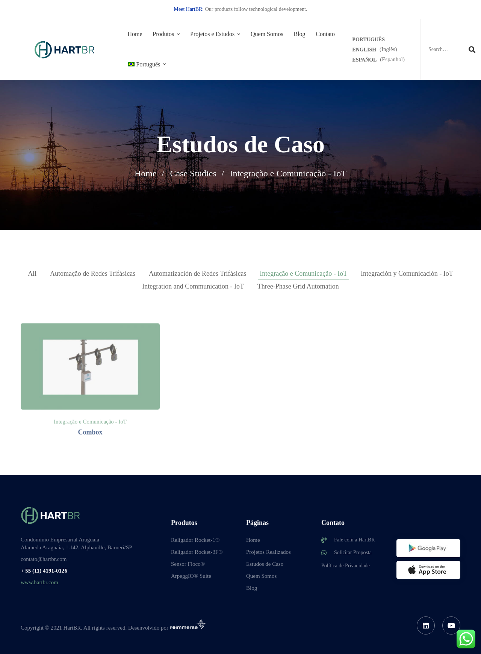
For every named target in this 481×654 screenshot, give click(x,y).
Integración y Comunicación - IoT (407, 273)
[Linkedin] (426, 625)
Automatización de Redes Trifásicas (197, 273)
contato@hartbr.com (44, 559)
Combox (90, 467)
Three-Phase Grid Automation (298, 286)
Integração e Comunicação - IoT (303, 273)
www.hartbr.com (39, 582)
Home (146, 173)
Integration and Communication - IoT (193, 286)
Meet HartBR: (189, 9)
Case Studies (193, 173)
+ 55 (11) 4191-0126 (44, 571)
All (32, 273)
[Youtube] (451, 625)
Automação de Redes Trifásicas (92, 273)
